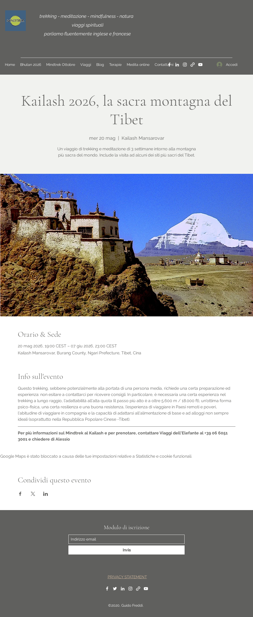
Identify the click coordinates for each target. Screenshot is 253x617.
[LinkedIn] (177, 64)
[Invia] (126, 549)
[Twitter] (114, 588)
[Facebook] (169, 64)
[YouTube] (200, 64)
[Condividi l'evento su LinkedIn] (45, 494)
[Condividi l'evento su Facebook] (20, 494)
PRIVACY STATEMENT (127, 577)
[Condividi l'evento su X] (32, 494)
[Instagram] (184, 64)
